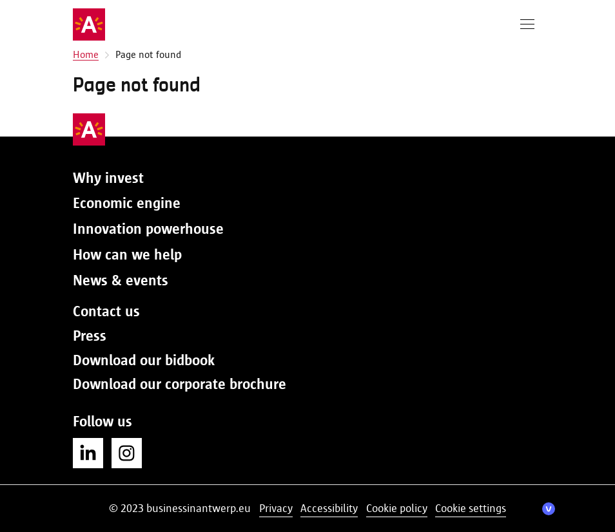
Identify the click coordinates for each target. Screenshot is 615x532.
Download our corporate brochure (179, 383)
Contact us (106, 311)
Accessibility (329, 508)
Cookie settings (470, 508)
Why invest (108, 177)
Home (86, 55)
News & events (120, 280)
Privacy (276, 508)
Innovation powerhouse (148, 228)
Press (89, 335)
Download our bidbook (144, 360)
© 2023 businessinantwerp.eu (180, 508)
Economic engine (127, 203)
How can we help (127, 254)
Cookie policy (396, 508)
